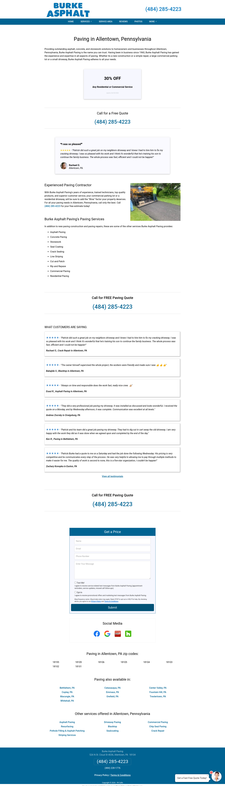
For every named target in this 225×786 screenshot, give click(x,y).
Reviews (123, 21)
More (152, 21)
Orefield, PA (112, 690)
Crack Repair (157, 724)
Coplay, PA (67, 686)
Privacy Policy (96, 595)
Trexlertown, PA (158, 690)
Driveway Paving (112, 716)
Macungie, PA (67, 690)
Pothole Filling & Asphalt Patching (67, 724)
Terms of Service (133, 780)
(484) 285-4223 (163, 9)
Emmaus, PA (112, 686)
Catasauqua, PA (112, 681)
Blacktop (112, 720)
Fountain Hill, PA (157, 686)
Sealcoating (112, 724)
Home (71, 21)
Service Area (105, 21)
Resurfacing (67, 720)
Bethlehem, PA (67, 681)
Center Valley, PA (158, 681)
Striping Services (67, 729)
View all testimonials (112, 470)
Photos (138, 21)
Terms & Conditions (111, 595)
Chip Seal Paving (157, 720)
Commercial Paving (158, 716)
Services (85, 21)
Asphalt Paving (67, 716)
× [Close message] (207, 775)
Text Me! (80, 577)
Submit (112, 601)
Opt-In (79, 586)
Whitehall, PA (67, 694)
